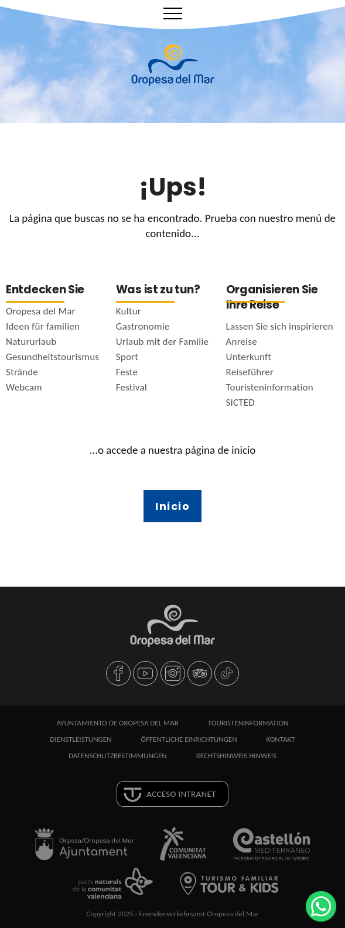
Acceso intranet (181, 794)
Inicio (172, 506)
